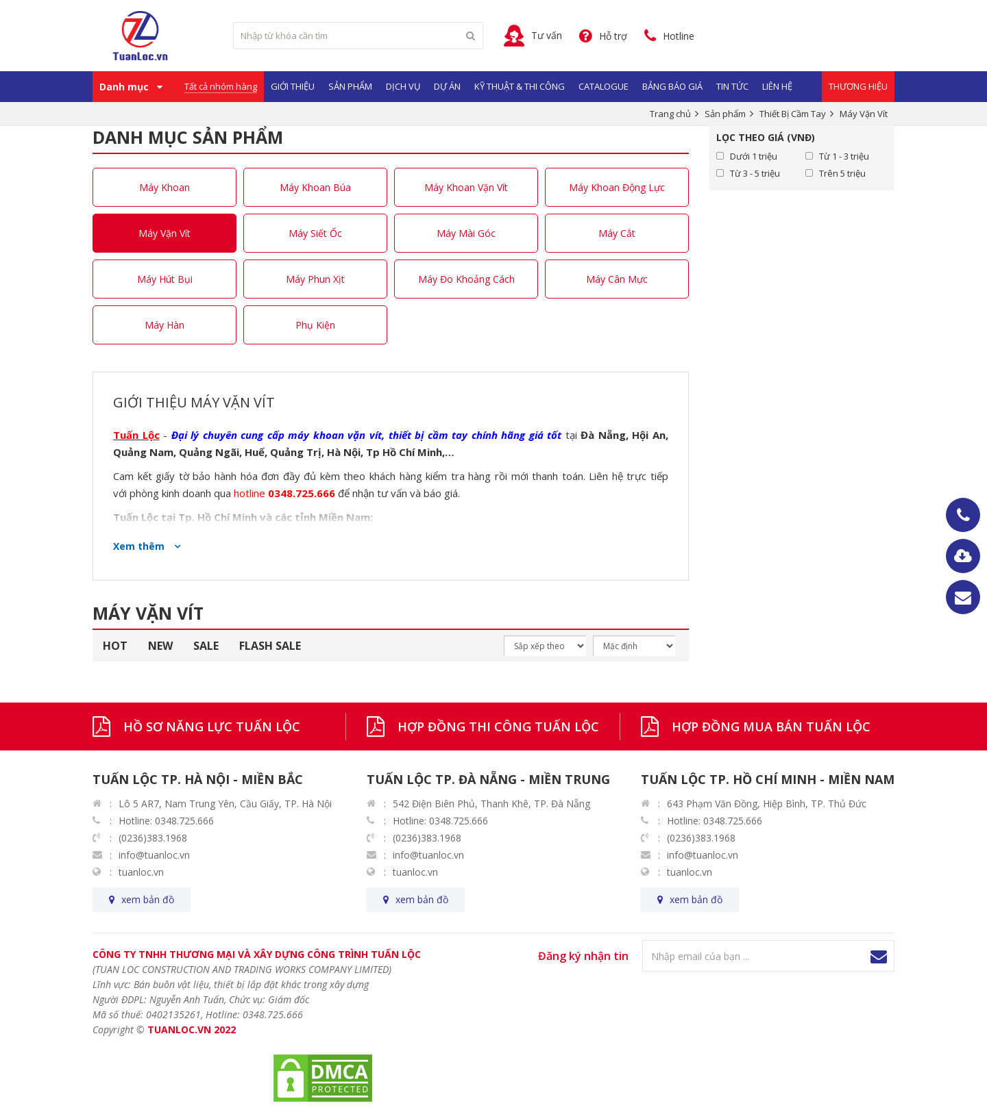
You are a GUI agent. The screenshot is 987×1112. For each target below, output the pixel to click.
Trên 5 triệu (842, 173)
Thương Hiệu (858, 86)
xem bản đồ (147, 899)
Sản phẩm (350, 86)
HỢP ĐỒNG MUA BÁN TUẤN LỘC (771, 726)
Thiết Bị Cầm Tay (792, 114)
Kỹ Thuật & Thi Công (519, 86)
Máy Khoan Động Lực (617, 187)
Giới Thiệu (293, 86)
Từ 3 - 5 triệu (755, 173)
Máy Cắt (616, 233)
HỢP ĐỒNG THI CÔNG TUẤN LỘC (498, 726)
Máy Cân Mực (617, 279)
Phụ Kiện (315, 324)
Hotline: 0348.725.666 (166, 820)
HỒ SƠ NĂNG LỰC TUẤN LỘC (211, 726)
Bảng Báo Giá (672, 86)
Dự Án (447, 86)
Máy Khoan (164, 187)
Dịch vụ (403, 86)
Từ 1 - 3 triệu (844, 156)
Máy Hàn (164, 324)
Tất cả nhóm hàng (220, 86)
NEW (160, 645)
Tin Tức (732, 86)
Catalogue (603, 86)
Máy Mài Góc (466, 233)
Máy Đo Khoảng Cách (466, 279)
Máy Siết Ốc (315, 233)
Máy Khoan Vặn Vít (466, 187)
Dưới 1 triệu (753, 156)
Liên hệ (777, 86)
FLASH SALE (270, 645)
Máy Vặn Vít (164, 233)
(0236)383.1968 (153, 837)
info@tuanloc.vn (154, 854)
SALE (206, 645)
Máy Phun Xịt (315, 279)
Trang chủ (670, 114)
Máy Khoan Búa (315, 187)
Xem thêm (140, 546)
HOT (115, 645)
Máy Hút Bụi (165, 279)
